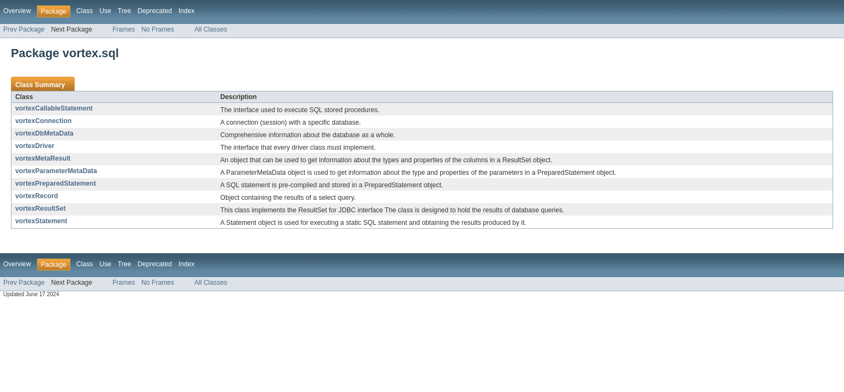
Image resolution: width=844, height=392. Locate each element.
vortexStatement (41, 221)
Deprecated (155, 11)
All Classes (211, 29)
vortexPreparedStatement (55, 183)
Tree (124, 11)
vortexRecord (36, 196)
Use (105, 11)
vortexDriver (34, 146)
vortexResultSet (40, 208)
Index (186, 11)
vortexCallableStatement (54, 108)
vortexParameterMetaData (56, 171)
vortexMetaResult (42, 158)
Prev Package (24, 29)
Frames (123, 29)
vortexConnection (43, 121)
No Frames (158, 29)
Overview (17, 11)
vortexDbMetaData (44, 133)
